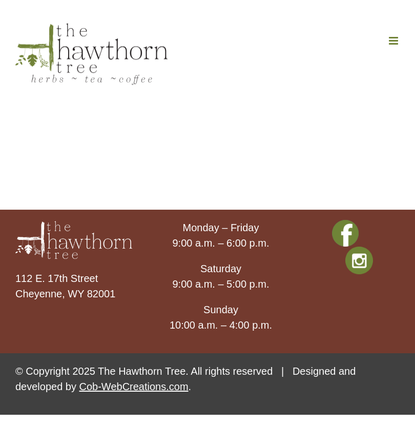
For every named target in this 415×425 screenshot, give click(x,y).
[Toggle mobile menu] (394, 40)
